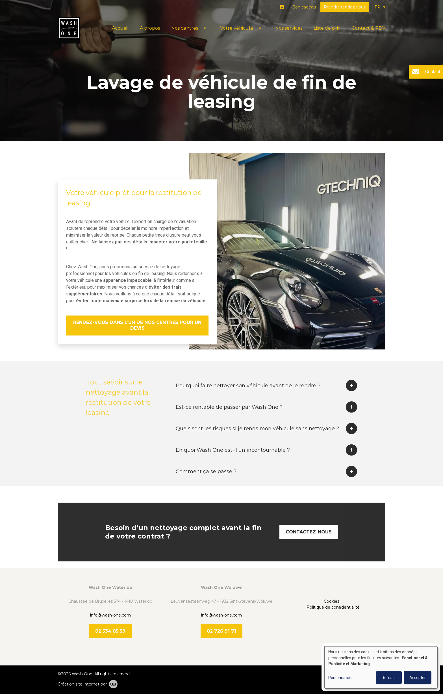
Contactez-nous (309, 540)
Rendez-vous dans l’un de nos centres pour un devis (137, 325)
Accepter (417, 677)
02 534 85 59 (110, 631)
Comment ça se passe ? (206, 480)
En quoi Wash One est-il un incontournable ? (233, 458)
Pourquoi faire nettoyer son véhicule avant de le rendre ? (248, 394)
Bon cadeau (304, 7)
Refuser (389, 677)
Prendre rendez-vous (345, 7)
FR (380, 7)
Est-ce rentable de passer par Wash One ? (229, 415)
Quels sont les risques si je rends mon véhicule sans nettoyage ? (257, 437)
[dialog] (380, 667)
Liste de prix (327, 28)
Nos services (288, 28)
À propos (150, 28)
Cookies (332, 601)
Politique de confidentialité (333, 607)
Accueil (120, 28)
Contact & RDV (368, 28)
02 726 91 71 (221, 631)
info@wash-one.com (110, 615)
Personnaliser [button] (340, 677)
